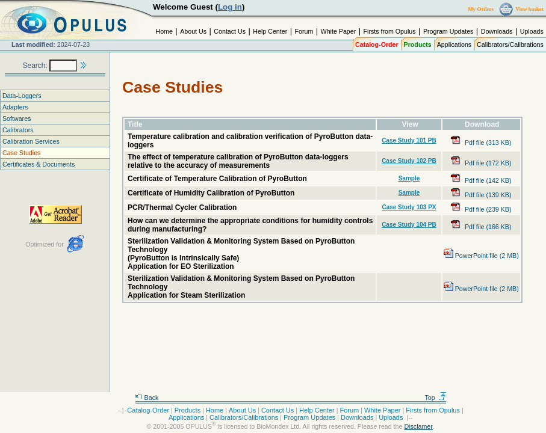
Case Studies (21, 152)
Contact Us (230, 31)
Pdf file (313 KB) (481, 142)
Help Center (270, 31)
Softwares (16, 118)
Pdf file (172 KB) (481, 163)
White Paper (338, 31)
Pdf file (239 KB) (481, 209)
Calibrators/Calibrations (510, 44)
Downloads (497, 31)
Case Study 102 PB (409, 161)
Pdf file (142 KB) (481, 180)
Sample (409, 178)
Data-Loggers (22, 95)
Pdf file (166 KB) (481, 226)
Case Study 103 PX (409, 207)
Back (147, 397)
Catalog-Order (377, 44)
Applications (454, 44)
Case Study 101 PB (409, 140)
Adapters (15, 107)
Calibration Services (31, 141)
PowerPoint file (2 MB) (481, 255)
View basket (529, 9)
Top (436, 397)
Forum (304, 31)
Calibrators (18, 130)
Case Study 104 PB (409, 224)
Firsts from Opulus (390, 31)
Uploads (532, 31)
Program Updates (448, 31)
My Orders (481, 9)
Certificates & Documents (38, 164)
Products (418, 44)
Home (163, 31)
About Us (193, 31)
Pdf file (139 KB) (481, 194)
